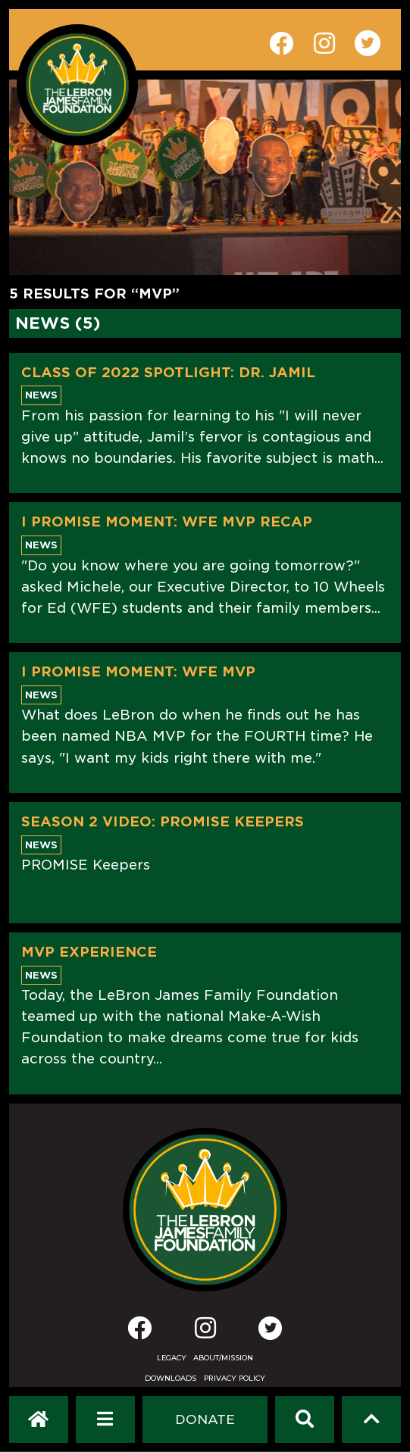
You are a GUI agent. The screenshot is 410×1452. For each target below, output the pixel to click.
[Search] (305, 1419)
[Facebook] (139, 1333)
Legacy (171, 1358)
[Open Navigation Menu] (105, 1419)
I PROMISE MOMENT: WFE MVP (138, 671)
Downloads (170, 1378)
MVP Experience (89, 952)
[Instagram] (205, 1333)
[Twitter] (270, 1328)
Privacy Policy (234, 1378)
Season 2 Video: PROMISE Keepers (162, 821)
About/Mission (223, 1358)
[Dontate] (205, 1419)
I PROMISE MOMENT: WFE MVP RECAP (166, 521)
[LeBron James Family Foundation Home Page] (204, 1210)
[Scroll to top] (372, 1419)
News (41, 395)
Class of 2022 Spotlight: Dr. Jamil (168, 372)
